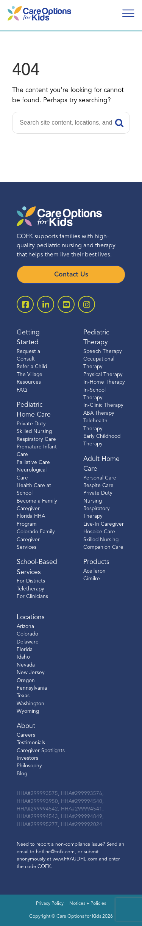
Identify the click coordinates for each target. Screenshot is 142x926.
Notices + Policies (87, 903)
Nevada (26, 665)
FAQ (22, 390)
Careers (26, 735)
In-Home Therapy (104, 382)
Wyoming (28, 711)
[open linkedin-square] (45, 304)
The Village (29, 374)
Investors (27, 758)
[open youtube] (66, 304)
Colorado (27, 634)
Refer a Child (32, 366)
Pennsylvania (32, 688)
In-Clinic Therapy (103, 405)
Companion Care (103, 547)
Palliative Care (33, 462)
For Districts (31, 581)
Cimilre (91, 578)
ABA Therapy (98, 413)
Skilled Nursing (101, 539)
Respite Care (98, 485)
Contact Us (71, 275)
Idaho (23, 657)
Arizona (25, 626)
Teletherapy (30, 589)
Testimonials (31, 742)
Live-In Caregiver (103, 524)
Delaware (28, 642)
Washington (30, 703)
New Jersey (31, 672)
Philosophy (29, 766)
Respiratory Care (36, 439)
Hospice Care (99, 531)
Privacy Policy (50, 903)
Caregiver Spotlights (41, 750)
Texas (23, 695)
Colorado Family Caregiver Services (36, 539)
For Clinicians (32, 596)
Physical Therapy (103, 374)
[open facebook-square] (25, 304)
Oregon (26, 680)
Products (96, 562)
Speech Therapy (102, 351)
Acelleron (94, 571)
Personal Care (99, 478)
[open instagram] (86, 304)
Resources (29, 382)
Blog (22, 773)
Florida (25, 649)
